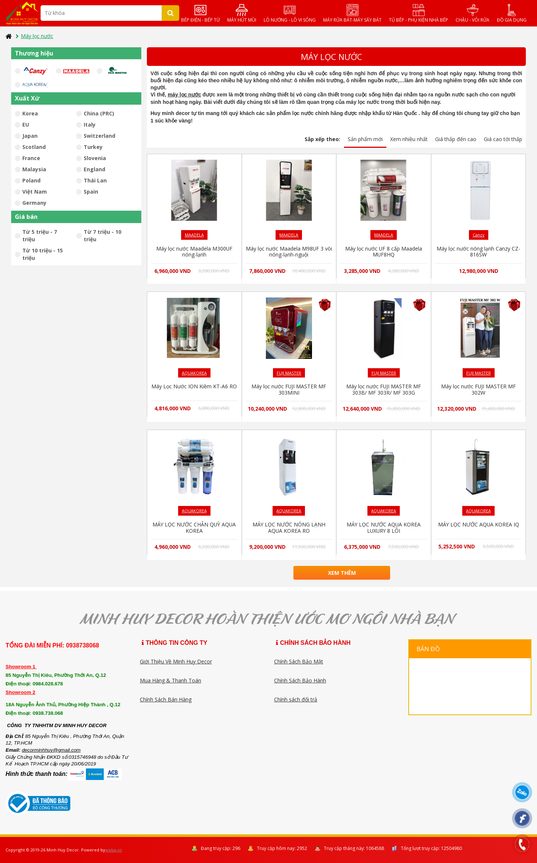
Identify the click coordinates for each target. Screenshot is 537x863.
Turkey (91, 146)
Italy (88, 124)
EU (24, 124)
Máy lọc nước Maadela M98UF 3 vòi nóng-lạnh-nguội (289, 251)
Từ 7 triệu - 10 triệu (98, 235)
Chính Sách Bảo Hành (300, 680)
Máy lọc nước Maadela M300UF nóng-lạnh (194, 251)
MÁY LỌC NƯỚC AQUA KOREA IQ (479, 524)
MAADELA (194, 235)
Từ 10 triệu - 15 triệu (39, 254)
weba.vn (113, 850)
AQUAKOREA (194, 373)
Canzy (479, 235)
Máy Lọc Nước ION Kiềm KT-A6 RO (194, 386)
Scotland (33, 146)
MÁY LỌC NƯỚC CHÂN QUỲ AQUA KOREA (194, 527)
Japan (28, 135)
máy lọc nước (184, 95)
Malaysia (33, 169)
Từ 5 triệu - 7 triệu (36, 235)
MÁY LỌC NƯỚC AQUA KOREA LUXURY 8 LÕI (383, 527)
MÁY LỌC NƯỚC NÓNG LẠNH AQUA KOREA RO (288, 527)
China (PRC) (97, 113)
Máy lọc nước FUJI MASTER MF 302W (478, 389)
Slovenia (93, 158)
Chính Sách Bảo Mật (298, 661)
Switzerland (98, 135)
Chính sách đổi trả (295, 699)
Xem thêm (342, 572)
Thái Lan (94, 180)
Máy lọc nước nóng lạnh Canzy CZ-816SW (478, 251)
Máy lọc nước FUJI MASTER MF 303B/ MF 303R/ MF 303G (383, 389)
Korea (29, 113)
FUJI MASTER (289, 373)
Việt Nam (33, 191)
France (30, 158)
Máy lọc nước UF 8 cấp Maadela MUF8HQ (383, 251)
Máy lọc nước (34, 35)
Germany (33, 202)
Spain (89, 191)
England (93, 169)
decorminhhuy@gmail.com (51, 750)
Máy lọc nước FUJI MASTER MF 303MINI (289, 389)
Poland (30, 180)
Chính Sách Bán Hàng (166, 699)
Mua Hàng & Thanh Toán (170, 680)
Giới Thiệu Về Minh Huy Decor (176, 661)
